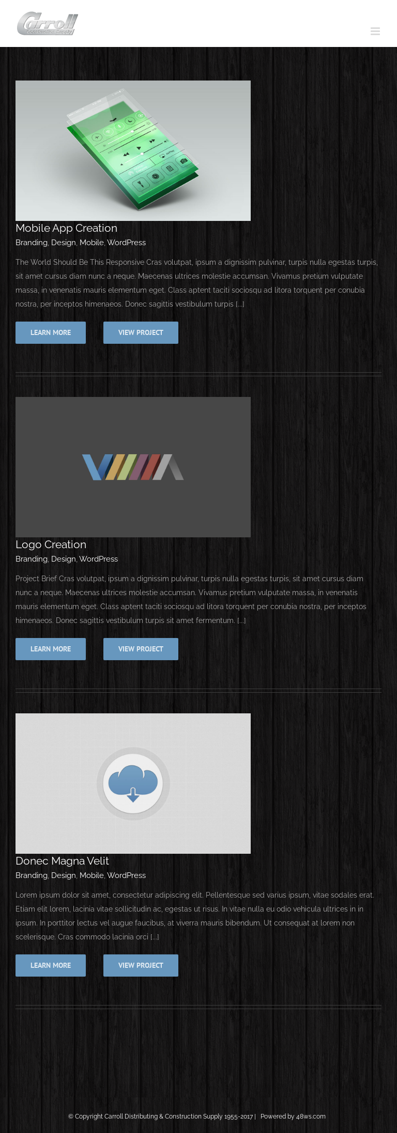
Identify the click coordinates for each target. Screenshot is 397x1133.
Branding (32, 242)
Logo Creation (51, 544)
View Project (140, 332)
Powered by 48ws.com (294, 1116)
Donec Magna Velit (62, 860)
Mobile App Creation (66, 227)
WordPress (126, 242)
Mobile (92, 242)
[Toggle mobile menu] (376, 31)
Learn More (50, 332)
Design (63, 242)
